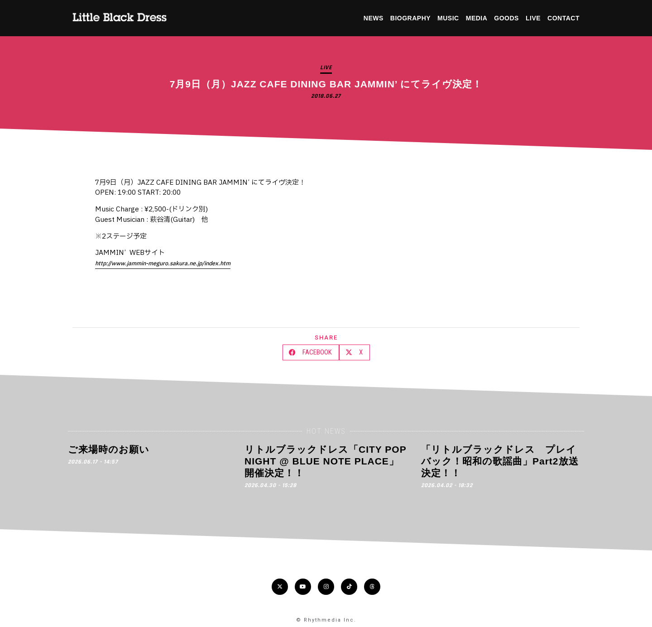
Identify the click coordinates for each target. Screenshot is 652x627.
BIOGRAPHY (410, 18)
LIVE (533, 18)
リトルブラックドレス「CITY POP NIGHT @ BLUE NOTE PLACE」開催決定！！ (325, 461)
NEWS (374, 18)
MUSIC (448, 18)
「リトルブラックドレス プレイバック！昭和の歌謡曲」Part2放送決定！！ (500, 461)
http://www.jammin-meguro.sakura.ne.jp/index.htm (162, 263)
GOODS (506, 18)
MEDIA (477, 18)
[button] (311, 352)
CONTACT (563, 18)
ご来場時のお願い (108, 449)
